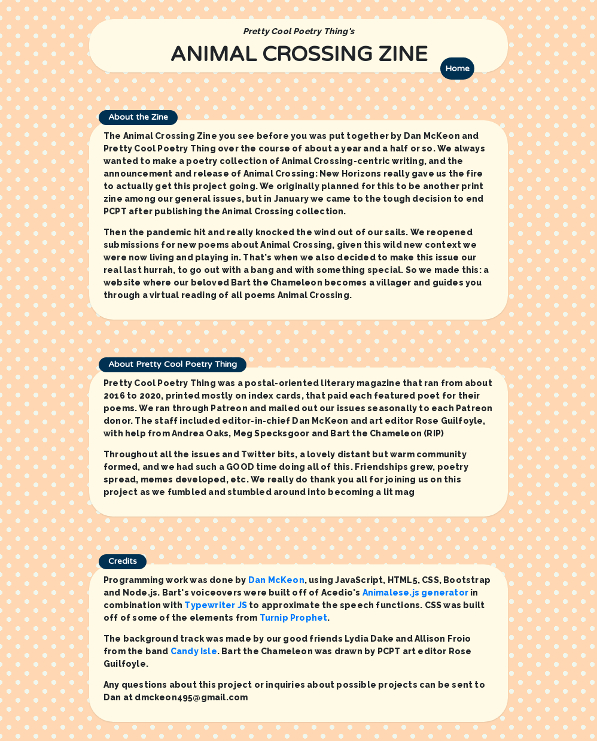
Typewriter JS (215, 605)
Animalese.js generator (415, 592)
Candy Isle (193, 651)
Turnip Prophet (294, 617)
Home (457, 68)
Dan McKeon (276, 580)
